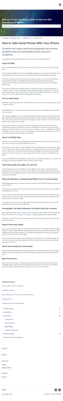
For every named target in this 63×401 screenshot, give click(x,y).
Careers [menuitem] (4, 377)
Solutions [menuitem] (4, 348)
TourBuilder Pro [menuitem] (7, 312)
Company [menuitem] (5, 373)
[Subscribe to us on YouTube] (59, 390)
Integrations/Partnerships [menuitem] (11, 330)
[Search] (59, 26)
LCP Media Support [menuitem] (8, 308)
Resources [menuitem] (5, 361)
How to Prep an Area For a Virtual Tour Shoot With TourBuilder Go (18, 294)
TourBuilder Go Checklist (8, 290)
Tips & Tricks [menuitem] (9, 326)
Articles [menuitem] (4, 364)
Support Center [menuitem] (6, 367)
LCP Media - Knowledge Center (11, 38)
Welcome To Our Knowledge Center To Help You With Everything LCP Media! (27, 21)
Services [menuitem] (4, 355)
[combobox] (30, 26)
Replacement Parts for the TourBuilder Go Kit (13, 303)
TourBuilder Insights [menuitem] (8, 333)
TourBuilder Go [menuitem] (7, 316)
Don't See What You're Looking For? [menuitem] (13, 337)
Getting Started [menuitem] (9, 319)
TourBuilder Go (27, 38)
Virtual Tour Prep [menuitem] (9, 323)
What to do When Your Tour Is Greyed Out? (12, 286)
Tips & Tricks (38, 38)
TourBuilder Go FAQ (7, 299)
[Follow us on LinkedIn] (55, 390)
